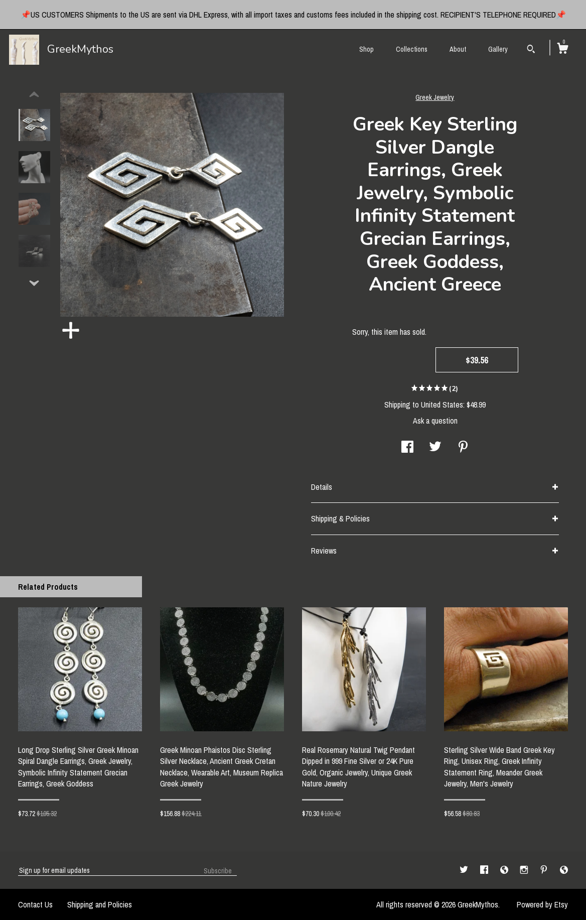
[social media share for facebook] (407, 447)
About (458, 49)
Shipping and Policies (99, 904)
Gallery (498, 49)
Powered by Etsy (542, 904)
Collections (411, 49)
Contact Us (35, 904)
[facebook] (485, 869)
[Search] (531, 50)
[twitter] (465, 869)
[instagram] (525, 869)
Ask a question (435, 420)
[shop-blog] (505, 869)
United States (442, 404)
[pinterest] (545, 869)
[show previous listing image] (34, 94)
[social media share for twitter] (435, 447)
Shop (366, 49)
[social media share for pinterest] (463, 447)
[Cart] (562, 49)
